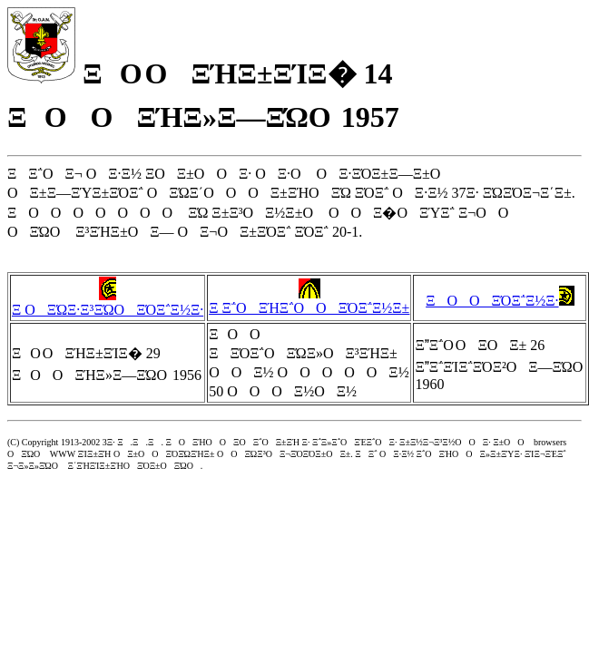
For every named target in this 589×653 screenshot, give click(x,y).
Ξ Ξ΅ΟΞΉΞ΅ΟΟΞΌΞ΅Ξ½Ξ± (309, 301)
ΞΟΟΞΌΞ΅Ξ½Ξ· (500, 300)
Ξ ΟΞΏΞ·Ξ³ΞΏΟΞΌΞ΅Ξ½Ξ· (107, 302)
